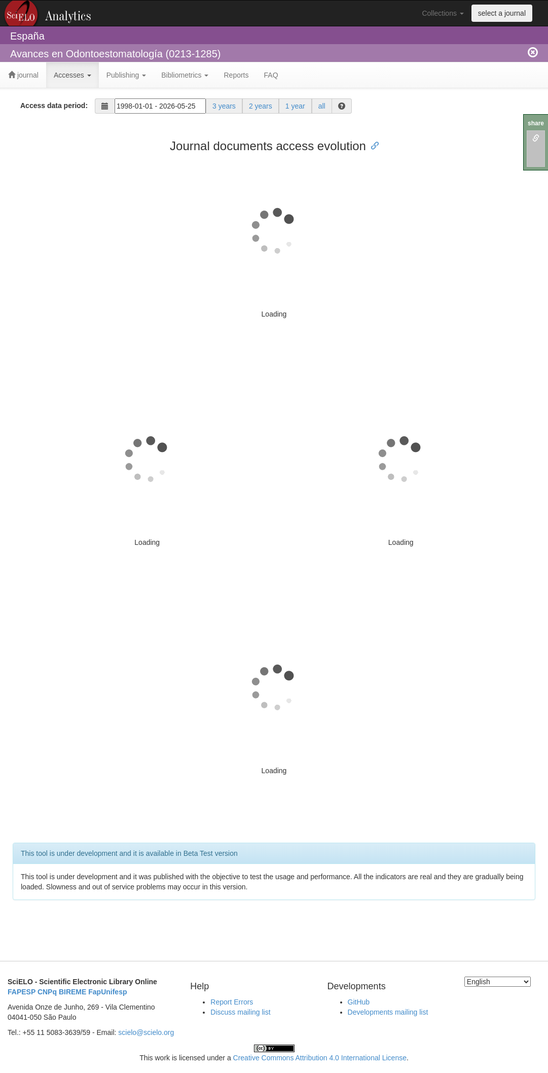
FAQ (271, 75)
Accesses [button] (72, 75)
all (321, 106)
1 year (295, 106)
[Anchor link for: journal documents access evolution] (372, 145)
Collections (442, 13)
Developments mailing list (388, 1012)
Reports (236, 75)
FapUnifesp (107, 992)
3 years (224, 106)
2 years (260, 106)
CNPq (47, 992)
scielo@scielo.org (146, 1032)
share (536, 123)
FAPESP (21, 992)
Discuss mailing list (240, 1012)
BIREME (72, 992)
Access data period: (54, 105)
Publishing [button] (126, 75)
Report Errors (231, 1002)
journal (23, 75)
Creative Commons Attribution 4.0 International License (320, 1058)
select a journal (502, 13)
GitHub (359, 1002)
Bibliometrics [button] (184, 75)
